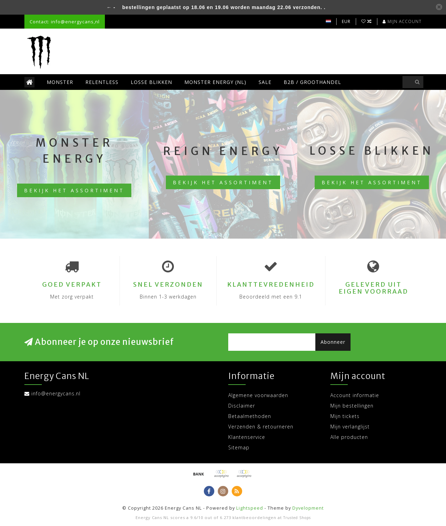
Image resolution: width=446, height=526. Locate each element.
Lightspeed (249, 508)
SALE (265, 82)
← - (111, 7)
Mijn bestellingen (352, 405)
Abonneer (333, 342)
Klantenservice (246, 437)
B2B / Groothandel (312, 82)
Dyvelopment (308, 508)
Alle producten (349, 437)
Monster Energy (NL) (215, 82)
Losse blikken (151, 82)
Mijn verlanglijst (350, 426)
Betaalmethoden (249, 416)
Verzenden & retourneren (260, 426)
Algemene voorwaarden (258, 395)
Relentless (101, 82)
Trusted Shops (297, 517)
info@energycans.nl (55, 393)
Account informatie (354, 395)
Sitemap (238, 447)
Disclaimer (241, 405)
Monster (60, 82)
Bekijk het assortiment (74, 190)
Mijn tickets (345, 416)
